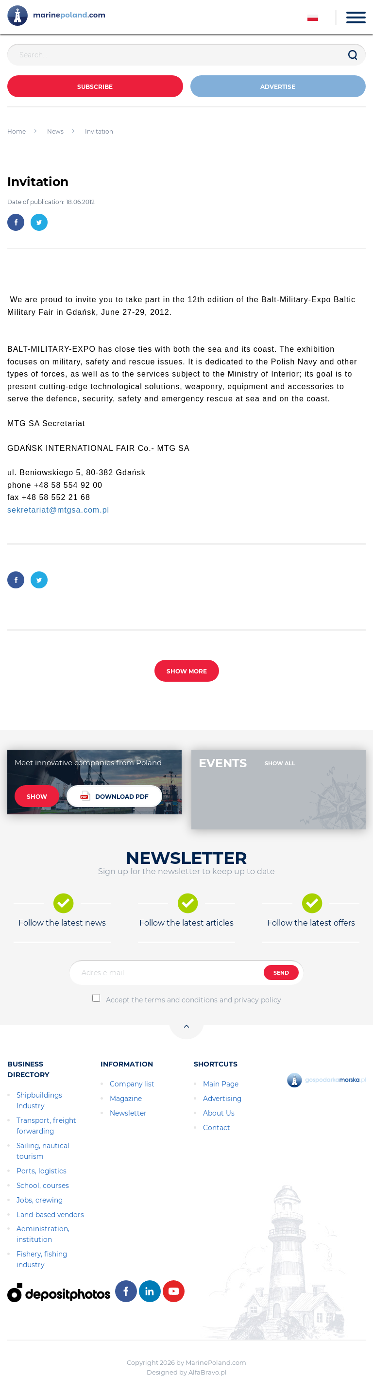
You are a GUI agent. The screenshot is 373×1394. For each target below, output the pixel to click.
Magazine (126, 1098)
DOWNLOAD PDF (114, 796)
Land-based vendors (50, 1215)
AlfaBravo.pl (207, 1372)
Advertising (222, 1098)
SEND (281, 972)
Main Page (220, 1084)
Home (16, 131)
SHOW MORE (187, 671)
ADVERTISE (277, 86)
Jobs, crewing (40, 1200)
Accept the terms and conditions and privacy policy (193, 1000)
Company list (132, 1084)
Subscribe (95, 86)
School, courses (43, 1185)
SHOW (37, 796)
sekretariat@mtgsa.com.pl (58, 510)
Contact (216, 1128)
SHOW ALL (280, 763)
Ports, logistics (42, 1171)
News (55, 131)
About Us (219, 1113)
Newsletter (128, 1113)
